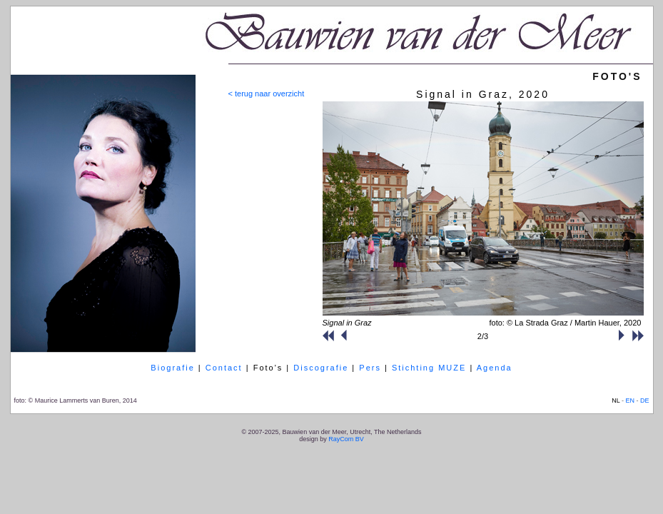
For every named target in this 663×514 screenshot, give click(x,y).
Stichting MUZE (429, 367)
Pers (370, 367)
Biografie (172, 367)
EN (629, 400)
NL (615, 400)
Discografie (320, 367)
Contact (224, 367)
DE (644, 400)
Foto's (268, 367)
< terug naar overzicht (266, 93)
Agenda (494, 367)
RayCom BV (346, 439)
